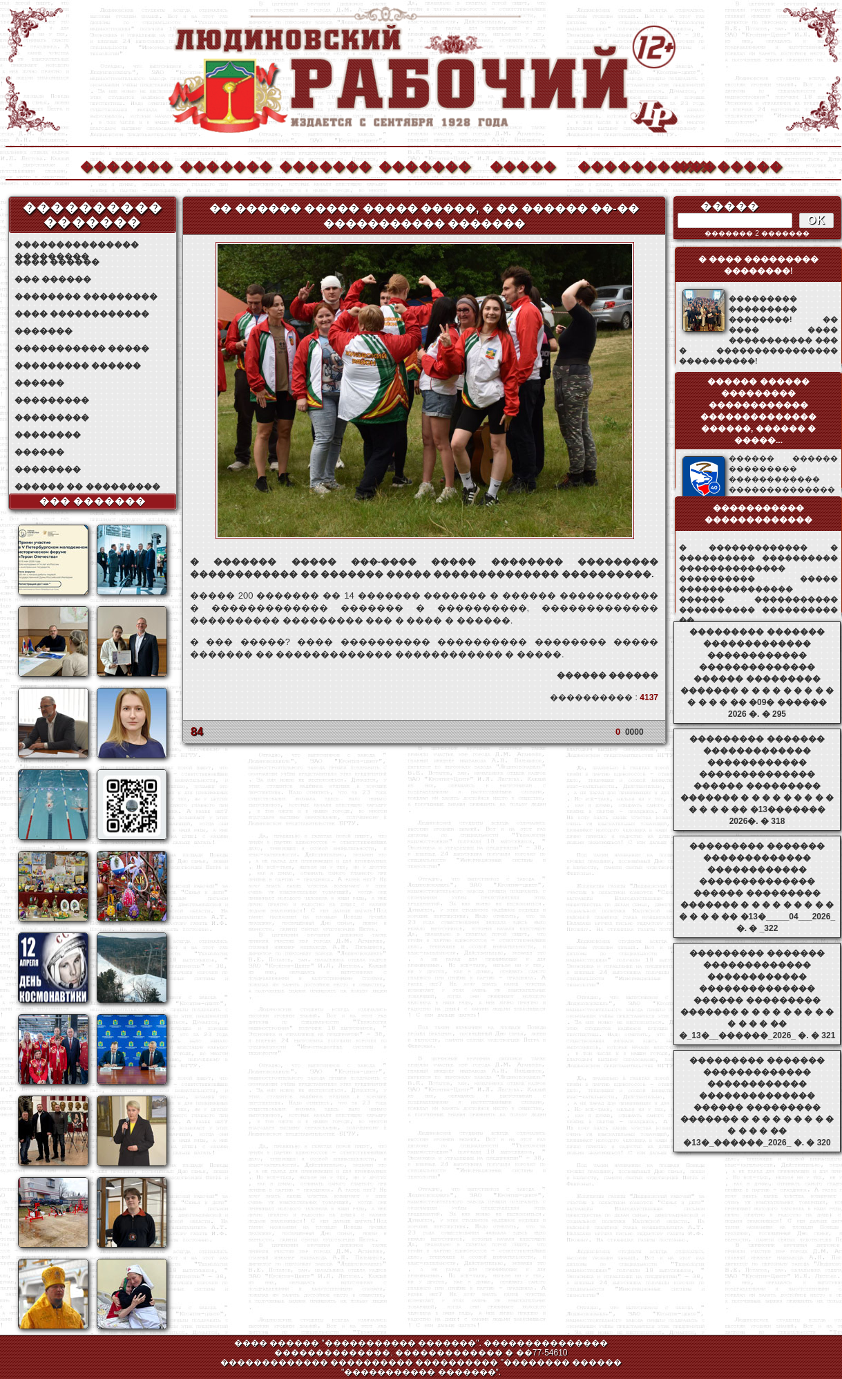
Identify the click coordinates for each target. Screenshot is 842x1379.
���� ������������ (82, 314)
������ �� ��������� (87, 486)
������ (39, 383)
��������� (52, 400)
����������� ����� (82, 348)
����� (523, 165)
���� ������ (57, 262)
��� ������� (92, 501)
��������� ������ (78, 365)
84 (197, 732)
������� (125, 165)
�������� (722, 165)
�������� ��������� (86, 296)
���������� (623, 165)
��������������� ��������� (77, 245)
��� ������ (53, 279)
